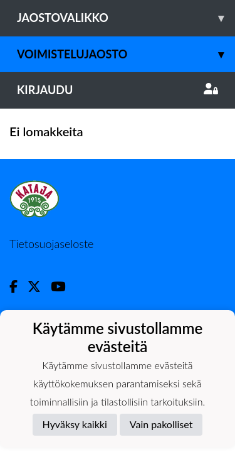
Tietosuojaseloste (51, 243)
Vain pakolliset (161, 424)
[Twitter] (39, 286)
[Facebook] (18, 286)
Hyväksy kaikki (75, 424)
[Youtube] (63, 286)
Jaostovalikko (126, 18)
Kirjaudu (117, 90)
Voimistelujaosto (126, 54)
